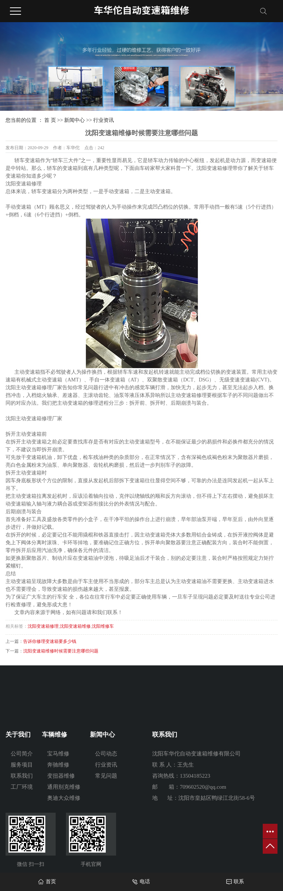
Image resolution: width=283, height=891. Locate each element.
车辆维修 (54, 734)
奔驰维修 (58, 765)
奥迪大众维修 (63, 798)
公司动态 (106, 754)
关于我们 (18, 734)
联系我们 (22, 776)
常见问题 (106, 776)
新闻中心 (74, 120)
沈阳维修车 (103, 626)
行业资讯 (103, 120)
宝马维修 (58, 754)
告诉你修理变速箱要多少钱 (49, 641)
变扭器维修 (61, 776)
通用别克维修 (63, 787)
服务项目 (22, 765)
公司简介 (22, 754)
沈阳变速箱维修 (75, 626)
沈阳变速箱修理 (43, 626)
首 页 (50, 120)
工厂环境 (22, 787)
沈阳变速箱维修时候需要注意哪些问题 (60, 651)
